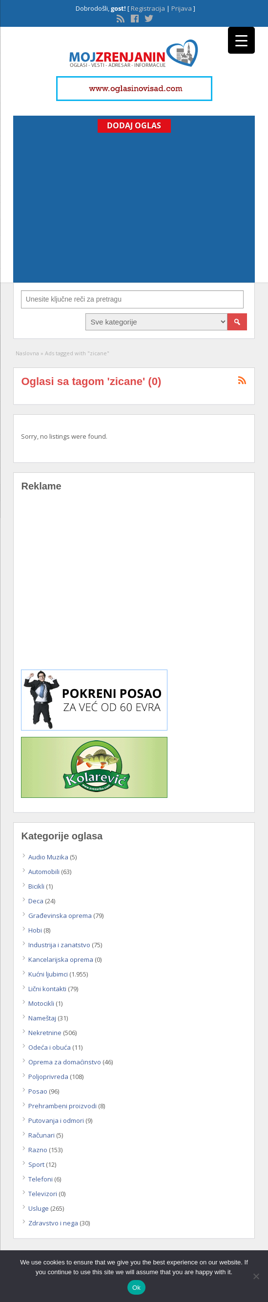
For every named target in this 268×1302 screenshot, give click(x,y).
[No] (256, 1276)
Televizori (42, 1193)
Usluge (38, 1208)
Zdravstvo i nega (53, 1223)
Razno (37, 1149)
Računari (41, 1135)
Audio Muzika (48, 857)
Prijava (181, 8)
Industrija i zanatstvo (59, 944)
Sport (36, 1164)
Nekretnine (45, 1032)
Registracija (148, 8)
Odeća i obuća (49, 1047)
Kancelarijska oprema (60, 959)
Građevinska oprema (60, 915)
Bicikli (36, 886)
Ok (136, 1287)
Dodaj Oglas (134, 125)
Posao (37, 1091)
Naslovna (27, 353)
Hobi (35, 930)
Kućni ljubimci (48, 974)
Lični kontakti (47, 988)
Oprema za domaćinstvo (64, 1062)
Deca (35, 900)
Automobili (44, 871)
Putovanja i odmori (56, 1120)
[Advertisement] (134, 206)
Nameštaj (42, 1018)
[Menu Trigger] (241, 40)
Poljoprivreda (48, 1076)
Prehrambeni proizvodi (62, 1105)
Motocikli (41, 1003)
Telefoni (40, 1179)
